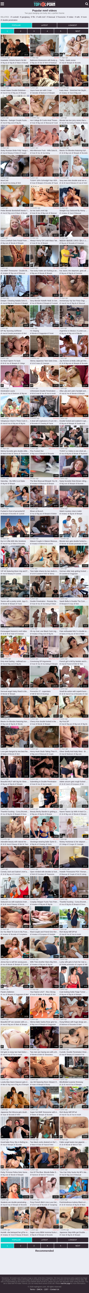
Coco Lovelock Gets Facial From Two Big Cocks (15, 241)
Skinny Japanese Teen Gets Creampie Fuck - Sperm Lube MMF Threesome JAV (44, 361)
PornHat (26, 58)
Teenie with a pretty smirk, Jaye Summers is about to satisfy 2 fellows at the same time (15, 601)
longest (72, 25)
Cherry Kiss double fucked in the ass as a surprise (44, 721)
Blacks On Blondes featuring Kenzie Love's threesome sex (15, 721)
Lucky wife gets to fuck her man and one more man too (74, 962)
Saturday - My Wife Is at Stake (13, 481)
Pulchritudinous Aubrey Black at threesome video (74, 1202)
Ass (9, 93)
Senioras (56, 418)
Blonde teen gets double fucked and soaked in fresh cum (74, 541)
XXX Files (55, 118)
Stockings (45, 694)
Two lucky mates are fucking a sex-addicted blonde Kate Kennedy (44, 271)
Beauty (85, 123)
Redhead (53, 63)
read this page (65, 1283)
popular (16, 25)
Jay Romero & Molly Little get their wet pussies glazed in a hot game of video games (74, 361)
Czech (68, 784)
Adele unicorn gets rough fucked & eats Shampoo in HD (74, 782)
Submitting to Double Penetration (43, 782)
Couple (50, 754)
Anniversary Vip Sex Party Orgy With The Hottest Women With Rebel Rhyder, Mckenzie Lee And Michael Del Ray (74, 301)
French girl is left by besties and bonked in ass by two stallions (74, 661)
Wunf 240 (4, 180)
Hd (82, 784)
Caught (23, 153)
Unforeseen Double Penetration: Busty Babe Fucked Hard (44, 391)
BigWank (26, 238)
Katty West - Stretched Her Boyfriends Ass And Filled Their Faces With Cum (74, 90)
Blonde (25, 63)
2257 (46, 1289)
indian (71, 17)
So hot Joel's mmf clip (39, 211)
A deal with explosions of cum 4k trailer (44, 421)
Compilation (23, 934)
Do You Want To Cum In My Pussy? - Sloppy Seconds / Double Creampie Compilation (15, 932)
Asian (38, 363)
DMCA (39, 1289)
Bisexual (49, 123)
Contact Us (54, 1289)
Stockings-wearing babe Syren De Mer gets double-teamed (44, 842)
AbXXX (26, 88)
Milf (33, 694)
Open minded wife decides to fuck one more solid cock (44, 872)
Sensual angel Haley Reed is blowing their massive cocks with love (15, 691)
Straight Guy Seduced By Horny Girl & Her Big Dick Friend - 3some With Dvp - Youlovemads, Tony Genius (74, 211)
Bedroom (44, 93)
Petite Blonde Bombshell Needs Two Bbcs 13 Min (15, 211)
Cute (80, 183)
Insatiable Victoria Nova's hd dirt (13, 60)
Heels (50, 844)
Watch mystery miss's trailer (71, 511)
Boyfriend (84, 454)
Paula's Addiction (7, 992)
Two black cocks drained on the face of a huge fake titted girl (44, 1142)
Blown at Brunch (36, 511)
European (75, 784)
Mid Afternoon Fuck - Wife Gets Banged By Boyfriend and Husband (44, 150)
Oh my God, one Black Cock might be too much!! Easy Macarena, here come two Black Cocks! (44, 631)
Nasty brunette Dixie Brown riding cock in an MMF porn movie (74, 481)
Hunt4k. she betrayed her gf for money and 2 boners (15, 1232)
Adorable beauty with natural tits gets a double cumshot (15, 842)
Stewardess (49, 1055)
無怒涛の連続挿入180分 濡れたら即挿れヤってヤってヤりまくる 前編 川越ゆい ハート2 (74, 241)
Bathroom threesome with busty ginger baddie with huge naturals (44, 60)
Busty (48, 1085)
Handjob (52, 934)
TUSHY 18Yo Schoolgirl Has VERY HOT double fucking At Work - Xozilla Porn (44, 180)
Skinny (16, 454)
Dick (40, 63)
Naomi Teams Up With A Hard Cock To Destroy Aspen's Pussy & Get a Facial (74, 812)
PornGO (56, 358)
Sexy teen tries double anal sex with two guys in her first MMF (74, 180)
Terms (32, 1289)
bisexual (51, 17)
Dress (24, 814)
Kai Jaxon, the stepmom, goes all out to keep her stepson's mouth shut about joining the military (74, 271)
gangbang (26, 17)
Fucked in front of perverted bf (13, 511)
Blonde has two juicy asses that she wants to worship (74, 120)
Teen (81, 664)
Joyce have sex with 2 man (41, 90)
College (22, 363)
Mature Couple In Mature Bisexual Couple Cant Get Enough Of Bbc (44, 541)
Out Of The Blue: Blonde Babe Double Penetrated (44, 1172)
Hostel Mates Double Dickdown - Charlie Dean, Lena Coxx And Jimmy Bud (15, 90)
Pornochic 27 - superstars (40, 691)
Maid (4, 454)
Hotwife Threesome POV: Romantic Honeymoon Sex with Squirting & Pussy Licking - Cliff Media (74, 872)
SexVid (56, 58)
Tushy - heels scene (68, 60)
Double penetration (14, 333)
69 (3, 363)
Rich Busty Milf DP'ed (68, 932)
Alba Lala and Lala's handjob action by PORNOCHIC (74, 391)
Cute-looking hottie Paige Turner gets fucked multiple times (74, 992)
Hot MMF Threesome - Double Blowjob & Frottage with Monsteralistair (15, 271)
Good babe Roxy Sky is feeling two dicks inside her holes (15, 1142)
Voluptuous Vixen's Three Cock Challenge (15, 421)
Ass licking (70, 123)
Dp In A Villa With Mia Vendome (13, 541)
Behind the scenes (46, 544)
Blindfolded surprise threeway (71, 1082)
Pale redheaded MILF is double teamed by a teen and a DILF (74, 631)
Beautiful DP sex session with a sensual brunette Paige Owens (15, 1022)
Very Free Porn (54, 448)
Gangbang (53, 1205)
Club (86, 694)
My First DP (64, 721)
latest (44, 25)
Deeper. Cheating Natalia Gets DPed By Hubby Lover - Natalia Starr (15, 301)
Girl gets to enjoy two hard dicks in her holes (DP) (15, 1052)
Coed (56, 123)
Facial (56, 183)
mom (85, 17)
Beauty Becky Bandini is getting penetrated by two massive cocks (44, 812)
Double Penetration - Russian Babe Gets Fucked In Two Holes (44, 601)
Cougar (71, 844)
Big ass (5, 63)
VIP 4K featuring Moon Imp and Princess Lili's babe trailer (15, 571)
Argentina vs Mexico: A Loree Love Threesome (74, 331)
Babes (78, 123)
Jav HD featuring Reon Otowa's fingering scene (44, 1082)
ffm (34, 17)
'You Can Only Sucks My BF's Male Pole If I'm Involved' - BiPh (74, 1172)
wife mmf (41, 17)
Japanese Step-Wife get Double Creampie (74, 1232)
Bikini (15, 544)
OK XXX (56, 268)
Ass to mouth (51, 393)
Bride (17, 153)
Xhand (57, 1109)
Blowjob (69, 63)
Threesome (25, 454)
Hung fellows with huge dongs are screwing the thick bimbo (74, 1022)
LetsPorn (85, 178)
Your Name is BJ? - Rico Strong (42, 992)
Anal (63, 63)
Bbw (4, 1085)
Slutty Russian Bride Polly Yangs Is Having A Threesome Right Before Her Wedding (15, 150)
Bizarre (26, 1235)
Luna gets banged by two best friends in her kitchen (15, 751)
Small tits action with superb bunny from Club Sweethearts (74, 691)
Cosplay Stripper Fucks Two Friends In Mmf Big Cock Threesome (44, 902)
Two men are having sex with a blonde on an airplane (44, 1052)
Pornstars (40, 874)
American (69, 1205)
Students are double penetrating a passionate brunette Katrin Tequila (15, 1202)
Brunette (78, 63)
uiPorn (27, 599)
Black (19, 63)
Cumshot (79, 273)
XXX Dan (26, 298)
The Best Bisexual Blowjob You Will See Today (44, 481)
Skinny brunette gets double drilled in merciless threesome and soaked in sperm (15, 451)
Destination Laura (8, 391)
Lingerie (79, 964)
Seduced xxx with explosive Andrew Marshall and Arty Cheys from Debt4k (15, 902)
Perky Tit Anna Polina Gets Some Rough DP (15, 1172)
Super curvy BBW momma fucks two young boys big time (44, 1232)
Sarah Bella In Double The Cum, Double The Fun (74, 601)
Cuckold (55, 303)
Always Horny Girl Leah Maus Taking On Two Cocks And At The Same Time (44, 241)
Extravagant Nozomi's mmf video (14, 631)
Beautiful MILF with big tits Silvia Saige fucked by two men (15, 782)
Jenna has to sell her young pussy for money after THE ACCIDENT (15, 962)
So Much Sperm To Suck (10, 361)
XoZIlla (27, 118)
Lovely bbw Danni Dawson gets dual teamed (15, 1082)
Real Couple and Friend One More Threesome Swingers (44, 932)
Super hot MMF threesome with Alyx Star (44, 1112)
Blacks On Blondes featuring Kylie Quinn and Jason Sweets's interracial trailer (74, 150)
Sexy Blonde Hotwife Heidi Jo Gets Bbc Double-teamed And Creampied (44, 301)
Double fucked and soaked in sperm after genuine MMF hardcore (74, 421)
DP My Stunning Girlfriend (11, 331)
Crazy (71, 604)
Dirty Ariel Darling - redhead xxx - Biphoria (15, 661)
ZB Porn (85, 118)
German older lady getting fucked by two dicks (74, 571)
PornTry (56, 148)
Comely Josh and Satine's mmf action (15, 872)
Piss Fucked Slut (36, 451)
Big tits (12, 63)
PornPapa (26, 178)
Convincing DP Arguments (40, 661)
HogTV (56, 88)
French (69, 664)
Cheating (43, 423)
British (54, 514)
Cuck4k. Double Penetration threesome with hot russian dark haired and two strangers (74, 1052)
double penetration (10, 20)
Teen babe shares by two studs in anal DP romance (44, 571)
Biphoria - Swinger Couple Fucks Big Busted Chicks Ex (15, 120)
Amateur (64, 93)
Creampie (80, 243)
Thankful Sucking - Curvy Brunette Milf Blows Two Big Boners (15, 812)
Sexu (86, 358)
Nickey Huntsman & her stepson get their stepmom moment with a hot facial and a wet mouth (74, 842)
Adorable (35, 93)
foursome (62, 17)
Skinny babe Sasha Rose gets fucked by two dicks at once (44, 1022)
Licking (83, 874)
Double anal (81, 423)
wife (78, 17)
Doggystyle (43, 333)
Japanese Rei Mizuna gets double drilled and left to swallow (15, 1112)
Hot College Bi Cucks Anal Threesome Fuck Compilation (44, 120)
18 (62, 153)
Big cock (78, 93)
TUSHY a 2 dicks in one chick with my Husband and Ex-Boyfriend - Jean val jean (74, 451)
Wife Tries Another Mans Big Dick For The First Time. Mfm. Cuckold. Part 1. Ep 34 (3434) (44, 962)
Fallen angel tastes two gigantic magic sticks (74, 1142)
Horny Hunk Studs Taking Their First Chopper (44, 751)
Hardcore (35, 1175)
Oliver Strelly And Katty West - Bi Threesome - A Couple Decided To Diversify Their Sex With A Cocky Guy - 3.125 (74, 751)
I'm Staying (34, 331)
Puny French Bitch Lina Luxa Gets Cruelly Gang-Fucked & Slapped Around (44, 1202)
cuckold (15, 17)
